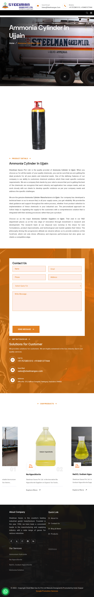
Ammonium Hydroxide (15, 474)
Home (11, 43)
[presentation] (28, 318)
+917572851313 (74, 7)
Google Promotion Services (47, 591)
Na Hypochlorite (59, 474)
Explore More (12, 490)
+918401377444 (86, 7)
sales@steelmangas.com (51, 7)
